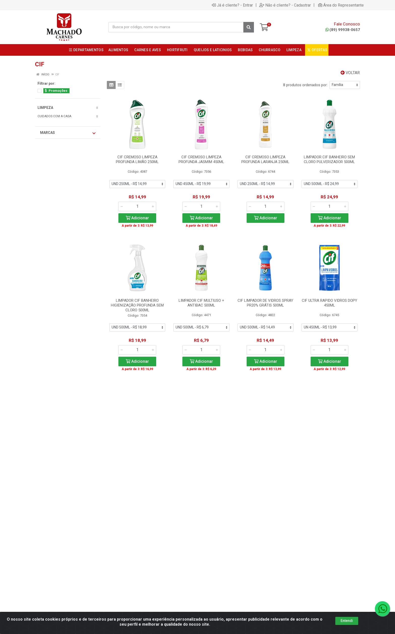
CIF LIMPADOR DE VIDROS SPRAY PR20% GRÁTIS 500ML (265, 303)
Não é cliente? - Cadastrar (285, 5)
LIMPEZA (45, 108)
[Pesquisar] (248, 27)
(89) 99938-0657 (342, 29)
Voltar (350, 72)
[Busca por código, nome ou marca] (176, 27)
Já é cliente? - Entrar (232, 5)
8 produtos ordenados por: (305, 85)
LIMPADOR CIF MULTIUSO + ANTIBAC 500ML (201, 303)
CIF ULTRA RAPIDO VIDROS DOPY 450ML (329, 303)
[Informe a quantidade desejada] (137, 206)
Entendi (347, 621)
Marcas (67, 133)
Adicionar (137, 218)
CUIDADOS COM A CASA (54, 116)
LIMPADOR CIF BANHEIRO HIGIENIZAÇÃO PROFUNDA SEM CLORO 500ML (137, 305)
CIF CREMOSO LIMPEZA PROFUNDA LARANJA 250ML (265, 159)
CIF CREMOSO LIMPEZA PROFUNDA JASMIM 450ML (201, 159)
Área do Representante (341, 5)
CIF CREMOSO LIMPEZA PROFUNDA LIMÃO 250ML (137, 159)
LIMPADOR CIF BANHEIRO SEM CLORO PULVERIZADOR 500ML (329, 159)
